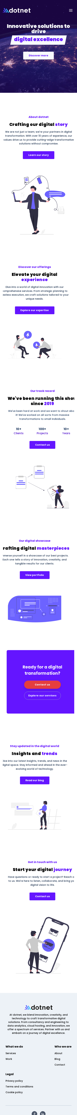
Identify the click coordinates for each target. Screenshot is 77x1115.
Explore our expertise (21, 310)
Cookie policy (14, 1092)
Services (11, 1053)
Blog (57, 1059)
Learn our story (38, 155)
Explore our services (55, 695)
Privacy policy (14, 1081)
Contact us (55, 445)
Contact (60, 1064)
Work (9, 1059)
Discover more (38, 55)
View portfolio (21, 575)
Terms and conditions (19, 1086)
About (58, 1053)
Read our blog (21, 780)
